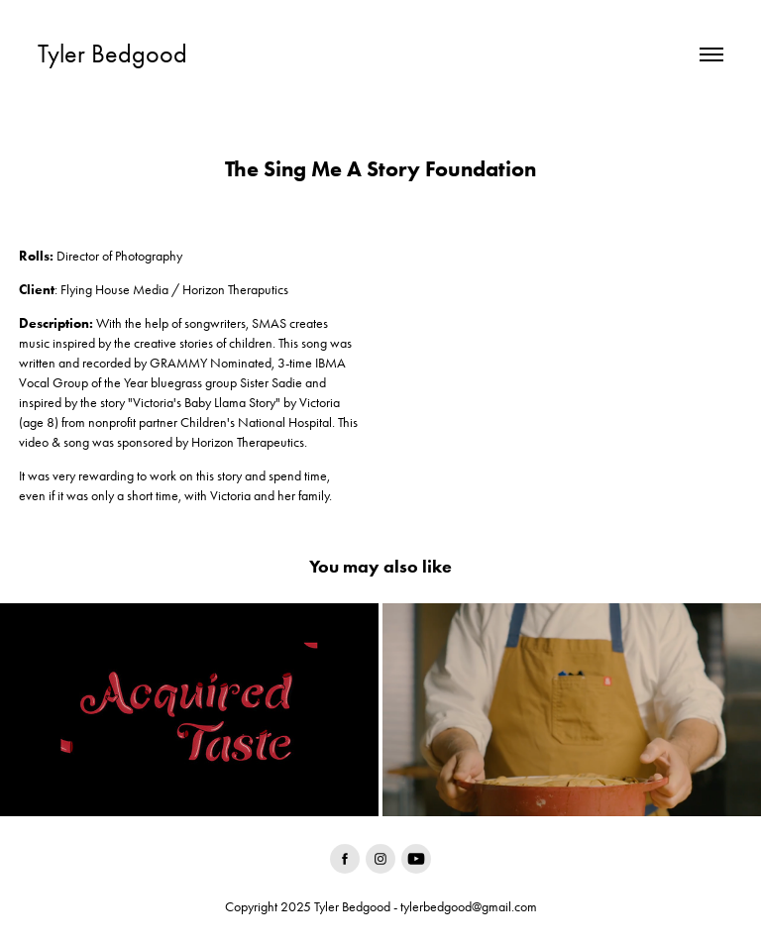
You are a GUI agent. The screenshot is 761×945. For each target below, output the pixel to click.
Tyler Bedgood (112, 54)
